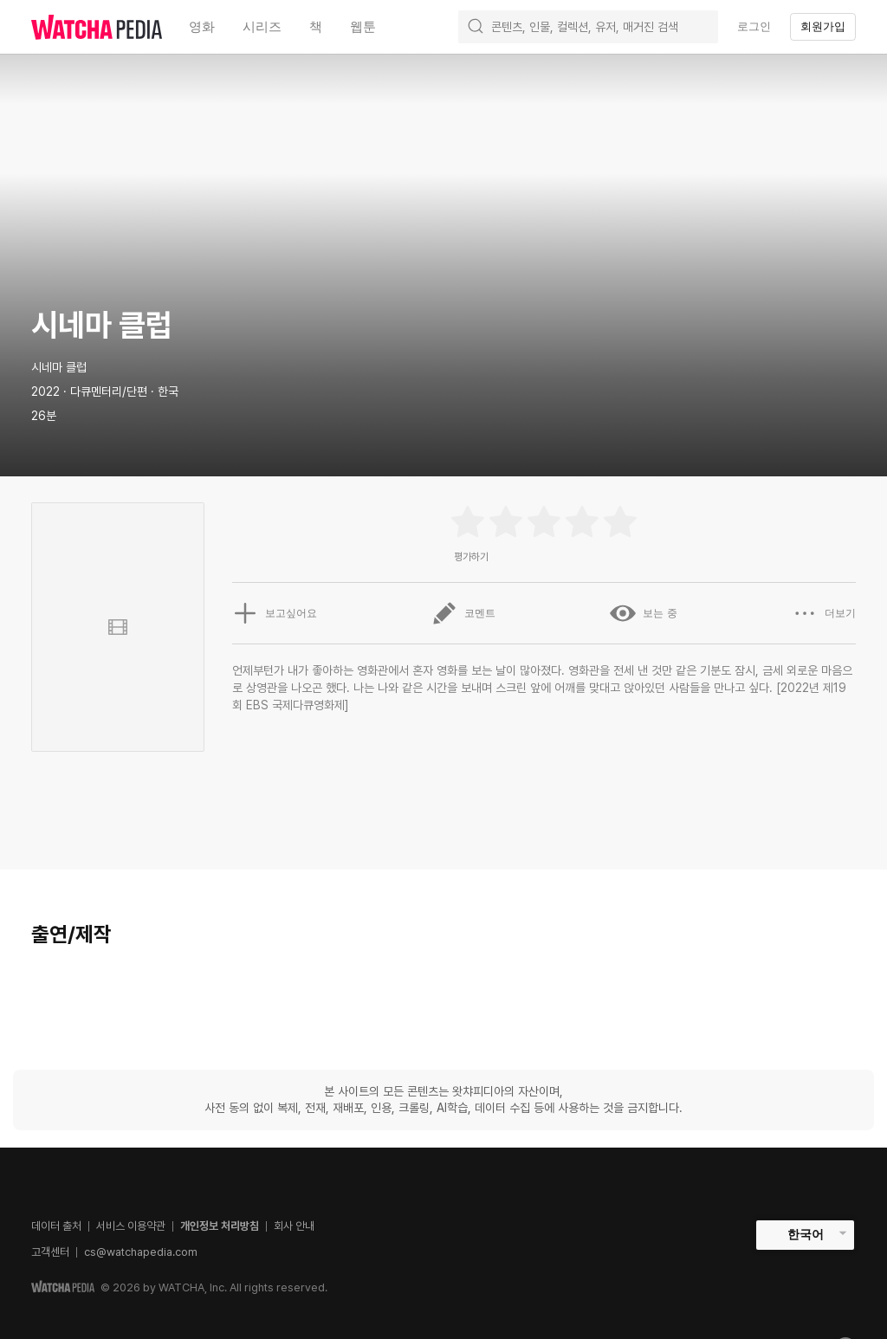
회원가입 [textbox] (822, 26)
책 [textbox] (315, 26)
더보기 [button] (824, 613)
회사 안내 (294, 1225)
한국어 (805, 1234)
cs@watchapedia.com (140, 1251)
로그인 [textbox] (754, 26)
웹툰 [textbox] (363, 26)
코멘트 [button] (463, 613)
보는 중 (643, 613)
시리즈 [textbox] (262, 26)
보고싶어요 (274, 613)
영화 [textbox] (202, 26)
